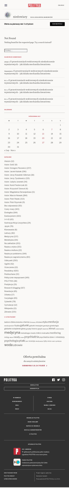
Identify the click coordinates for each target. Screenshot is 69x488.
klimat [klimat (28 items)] (52, 328)
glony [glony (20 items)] (23, 329)
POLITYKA (8, 281)
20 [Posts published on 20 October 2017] (43, 138)
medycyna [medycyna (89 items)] (12, 333)
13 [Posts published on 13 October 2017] (43, 134)
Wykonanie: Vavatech (41, 476)
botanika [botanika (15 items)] (19, 322)
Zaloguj (61, 5)
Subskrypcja (34, 388)
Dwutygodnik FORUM (10, 473)
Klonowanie (9, 230)
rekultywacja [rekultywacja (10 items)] (39, 341)
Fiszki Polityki (27, 460)
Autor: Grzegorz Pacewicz (15, 168)
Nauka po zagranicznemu (15, 257)
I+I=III (7, 219)
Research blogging (12, 288)
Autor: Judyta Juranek (13, 182)
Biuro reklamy (33, 422)
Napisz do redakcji (33, 426)
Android (28, 449)
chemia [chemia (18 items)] (26, 322)
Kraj (17, 405)
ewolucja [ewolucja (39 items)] (53, 322)
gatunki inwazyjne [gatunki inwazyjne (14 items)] (36, 326)
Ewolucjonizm (10, 216)
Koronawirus (17, 401)
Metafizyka (9, 240)
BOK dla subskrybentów (33, 430)
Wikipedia (8, 308)
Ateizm (7, 161)
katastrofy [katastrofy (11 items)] (45, 329)
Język (6, 226)
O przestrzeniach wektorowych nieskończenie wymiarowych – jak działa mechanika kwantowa (29, 63)
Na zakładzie (9, 243)
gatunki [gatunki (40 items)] (24, 325)
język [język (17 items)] (40, 329)
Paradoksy (8, 271)
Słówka (7, 295)
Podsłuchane (9, 274)
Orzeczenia (9, 267)
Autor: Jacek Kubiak (12, 171)
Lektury (7, 233)
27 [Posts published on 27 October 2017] (43, 142)
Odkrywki (8, 260)
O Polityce (33, 434)
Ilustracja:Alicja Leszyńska (15, 223)
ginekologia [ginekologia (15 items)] (54, 326)
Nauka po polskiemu (13, 254)
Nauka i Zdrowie (49, 405)
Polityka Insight (9, 476)
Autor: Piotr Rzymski (13, 202)
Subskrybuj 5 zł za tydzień (33, 366)
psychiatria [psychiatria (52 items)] (31, 337)
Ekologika (8, 212)
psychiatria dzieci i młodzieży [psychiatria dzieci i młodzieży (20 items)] (52, 337)
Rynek (49, 398)
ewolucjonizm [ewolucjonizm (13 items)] (9, 326)
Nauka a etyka (10, 247)
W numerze (17, 398)
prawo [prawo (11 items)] (22, 337)
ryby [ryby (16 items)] (45, 341)
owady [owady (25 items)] (17, 337)
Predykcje (8, 284)
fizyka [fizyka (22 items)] (17, 325)
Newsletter (34, 385)
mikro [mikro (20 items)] (38, 333)
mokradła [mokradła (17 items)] (45, 333)
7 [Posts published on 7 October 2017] (51, 129)
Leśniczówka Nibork (10, 479)
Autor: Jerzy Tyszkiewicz (14, 178)
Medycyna (8, 236)
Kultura (49, 401)
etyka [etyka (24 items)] (45, 322)
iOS (23, 449)
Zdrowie (7, 312)
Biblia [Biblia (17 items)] (13, 322)
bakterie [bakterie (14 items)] (7, 322)
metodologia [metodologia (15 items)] (25, 333)
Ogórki (7, 264)
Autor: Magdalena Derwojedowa (17, 192)
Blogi (50, 409)
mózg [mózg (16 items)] (6, 337)
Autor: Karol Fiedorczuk (14, 185)
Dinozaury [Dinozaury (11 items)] (33, 322)
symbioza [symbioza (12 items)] (58, 341)
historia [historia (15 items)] (34, 329)
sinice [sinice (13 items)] (49, 341)
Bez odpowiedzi (11, 206)
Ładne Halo (48, 473)
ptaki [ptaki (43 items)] (22, 340)
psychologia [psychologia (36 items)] (11, 340)
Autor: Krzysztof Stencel (14, 189)
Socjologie (8, 298)
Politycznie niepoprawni (14, 278)
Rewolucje (8, 291)
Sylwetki (8, 301)
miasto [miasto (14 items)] (33, 333)
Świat (17, 409)
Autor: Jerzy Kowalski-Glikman (17, 175)
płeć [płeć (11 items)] (27, 341)
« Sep (6, 150)
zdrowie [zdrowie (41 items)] (17, 345)
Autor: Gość (9, 165)
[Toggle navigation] (6, 5)
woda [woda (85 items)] (8, 345)
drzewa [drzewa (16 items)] (39, 322)
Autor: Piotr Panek (12, 199)
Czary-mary (9, 209)
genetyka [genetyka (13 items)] (46, 326)
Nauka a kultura (11, 250)
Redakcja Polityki (33, 418)
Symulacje (8, 305)
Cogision (43, 473)
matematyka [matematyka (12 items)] (60, 329)
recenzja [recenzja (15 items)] (32, 341)
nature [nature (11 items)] (11, 337)
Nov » (13, 150)
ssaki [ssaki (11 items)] (53, 341)
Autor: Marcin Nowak (13, 195)
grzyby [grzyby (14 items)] (28, 329)
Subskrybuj (57, 24)
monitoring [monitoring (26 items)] (55, 333)
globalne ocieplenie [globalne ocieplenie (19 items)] (12, 329)
